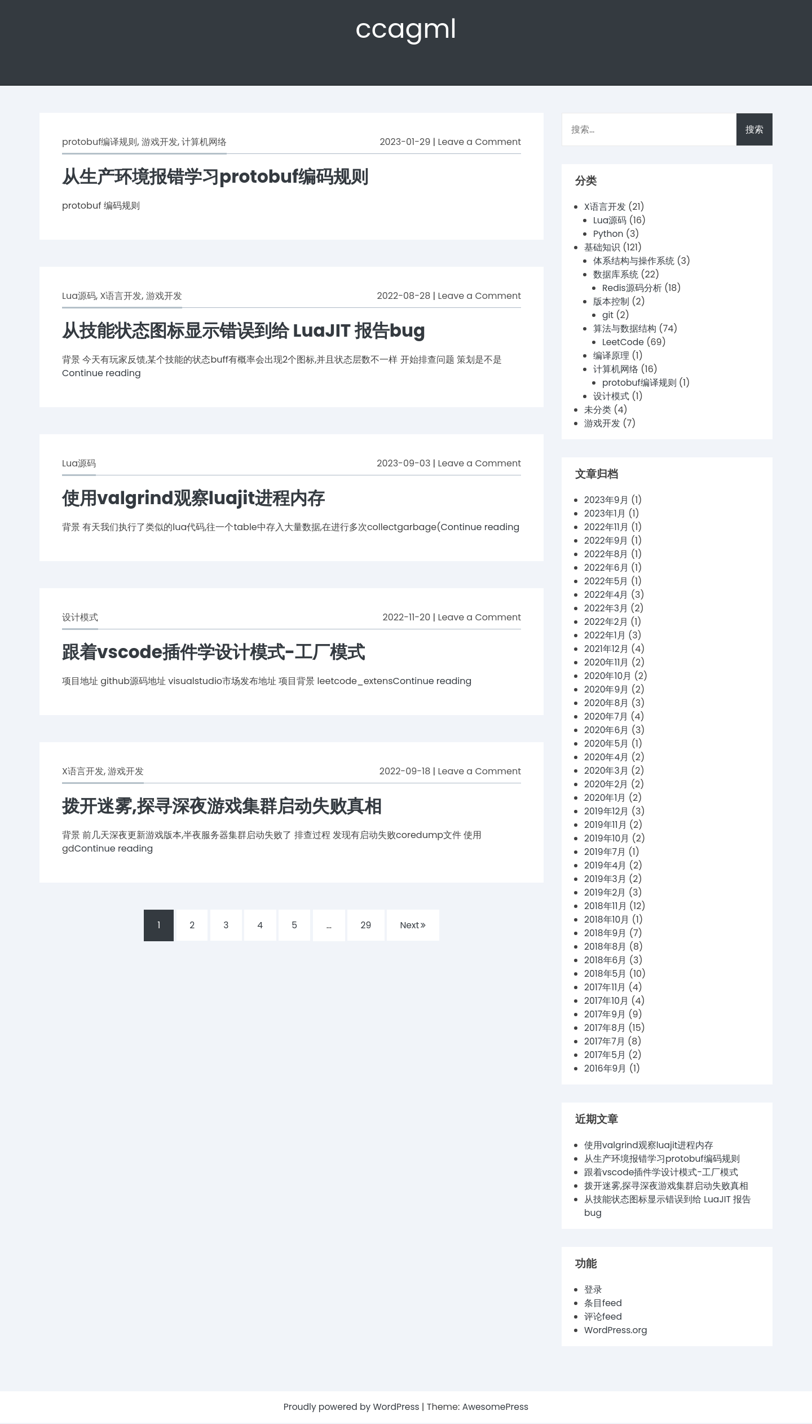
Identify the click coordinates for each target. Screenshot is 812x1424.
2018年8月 (606, 947)
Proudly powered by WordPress (352, 1407)
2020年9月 (607, 690)
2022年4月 (606, 595)
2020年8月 (607, 704)
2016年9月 (606, 1069)
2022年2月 (606, 622)
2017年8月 (605, 1028)
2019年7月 (605, 853)
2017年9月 (605, 1015)
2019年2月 (605, 893)
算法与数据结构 (624, 329)
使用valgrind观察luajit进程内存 (197, 499)
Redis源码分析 (632, 289)
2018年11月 (606, 907)
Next (415, 926)
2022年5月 (606, 582)
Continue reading (101, 374)
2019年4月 (606, 866)
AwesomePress (497, 1407)
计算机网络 (204, 142)
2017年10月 (606, 1001)
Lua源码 (79, 296)
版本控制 (611, 302)
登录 (593, 1290)
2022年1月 (605, 636)
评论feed (603, 1317)
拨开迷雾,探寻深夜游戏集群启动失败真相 (227, 806)
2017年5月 (605, 1056)
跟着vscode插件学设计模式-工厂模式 (218, 652)
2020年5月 (607, 744)
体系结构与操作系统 (633, 261)
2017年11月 (605, 988)
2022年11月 (606, 528)
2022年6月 (606, 568)
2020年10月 (608, 677)
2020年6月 (607, 731)
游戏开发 (160, 142)
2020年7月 (606, 717)
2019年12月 (607, 812)
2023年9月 (606, 501)
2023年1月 (605, 514)
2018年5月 (606, 974)
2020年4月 (607, 758)
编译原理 (611, 356)
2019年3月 (605, 880)
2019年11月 (606, 825)
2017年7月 (605, 1042)
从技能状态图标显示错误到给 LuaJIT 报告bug (249, 331)
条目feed (603, 1304)
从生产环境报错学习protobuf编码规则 (220, 177)
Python (608, 234)
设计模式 (80, 618)
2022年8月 (606, 555)
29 (366, 926)
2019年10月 (607, 839)
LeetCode (623, 343)
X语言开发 (121, 296)
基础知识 (602, 248)
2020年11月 (607, 663)
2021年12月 (606, 649)
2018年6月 (606, 961)
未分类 (597, 410)
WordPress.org (616, 1331)
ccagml (406, 29)
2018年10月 (607, 920)
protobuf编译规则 (99, 142)
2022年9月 (606, 541)
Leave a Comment (479, 142)
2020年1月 (605, 798)
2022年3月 (606, 609)
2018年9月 (606, 934)
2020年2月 (606, 785)
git (608, 316)
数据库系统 (615, 275)
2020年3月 (606, 771)
